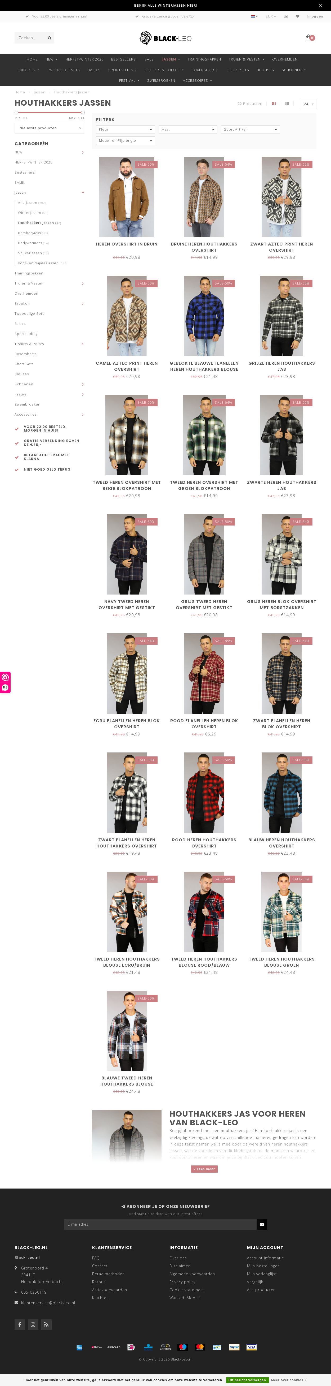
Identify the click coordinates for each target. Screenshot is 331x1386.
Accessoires (195, 80)
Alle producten (261, 1289)
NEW (50, 59)
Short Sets (237, 69)
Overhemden (285, 59)
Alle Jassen (32, 202)
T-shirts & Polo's (162, 69)
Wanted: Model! (184, 1297)
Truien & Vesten (245, 59)
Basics (94, 69)
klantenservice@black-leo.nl (48, 1302)
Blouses (265, 69)
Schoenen (292, 69)
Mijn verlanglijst (262, 1273)
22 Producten (250, 103)
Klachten (100, 1297)
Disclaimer (179, 1265)
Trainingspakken (204, 59)
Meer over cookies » (289, 1380)
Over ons (178, 1257)
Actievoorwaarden (109, 1289)
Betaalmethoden (108, 1273)
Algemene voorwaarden (192, 1273)
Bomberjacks (33, 233)
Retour (98, 1281)
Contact (100, 1265)
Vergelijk (255, 1281)
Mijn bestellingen (263, 1265)
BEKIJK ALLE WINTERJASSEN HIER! (165, 5)
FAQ (96, 1257)
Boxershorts (205, 69)
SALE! (150, 59)
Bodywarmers (33, 243)
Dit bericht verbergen (247, 1380)
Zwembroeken (161, 80)
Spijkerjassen (33, 253)
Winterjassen (33, 212)
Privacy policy (182, 1281)
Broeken (27, 69)
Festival (127, 80)
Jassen (169, 59)
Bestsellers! (124, 59)
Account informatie (265, 1257)
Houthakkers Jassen (39, 223)
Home (32, 59)
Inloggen (315, 16)
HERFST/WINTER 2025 (84, 59)
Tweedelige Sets (63, 69)
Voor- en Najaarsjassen (43, 263)
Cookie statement (186, 1289)
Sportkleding (122, 69)
